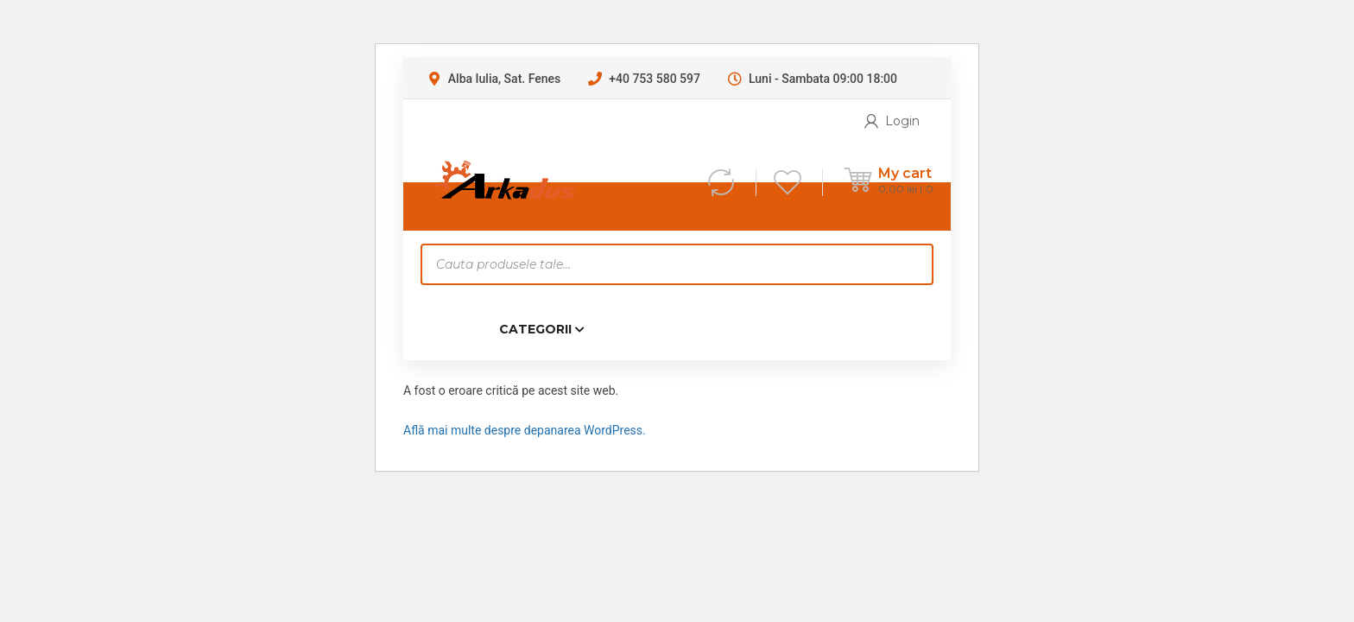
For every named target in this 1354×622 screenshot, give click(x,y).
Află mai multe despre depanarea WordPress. (524, 430)
